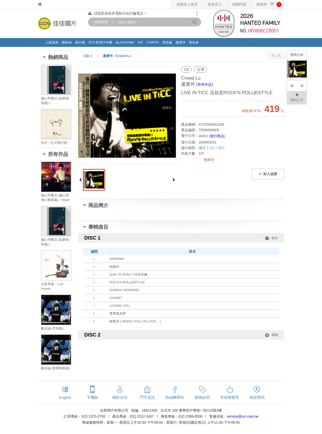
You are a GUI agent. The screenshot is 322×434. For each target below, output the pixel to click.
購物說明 (202, 397)
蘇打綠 (80, 42)
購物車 (269, 4)
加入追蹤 (268, 174)
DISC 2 (181, 335)
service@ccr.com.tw (242, 416)
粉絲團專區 (174, 397)
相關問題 (239, 4)
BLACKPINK (125, 42)
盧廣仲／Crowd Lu (117, 56)
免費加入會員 (186, 4)
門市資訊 (147, 397)
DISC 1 (181, 238)
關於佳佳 (120, 397)
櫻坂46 (67, 42)
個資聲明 (257, 397)
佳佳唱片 (49, 4)
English (65, 397)
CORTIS (152, 42)
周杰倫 (167, 42)
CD (93, 56)
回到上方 (297, 97)
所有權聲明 (229, 397)
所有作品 (204, 84)
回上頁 (276, 56)
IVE (140, 42)
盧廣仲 (180, 42)
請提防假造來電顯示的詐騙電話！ (117, 13)
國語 (202, 148)
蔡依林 (194, 42)
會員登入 (215, 4)
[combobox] (103, 22)
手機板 (92, 397)
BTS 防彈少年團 (100, 42)
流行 (221, 148)
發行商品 (217, 136)
